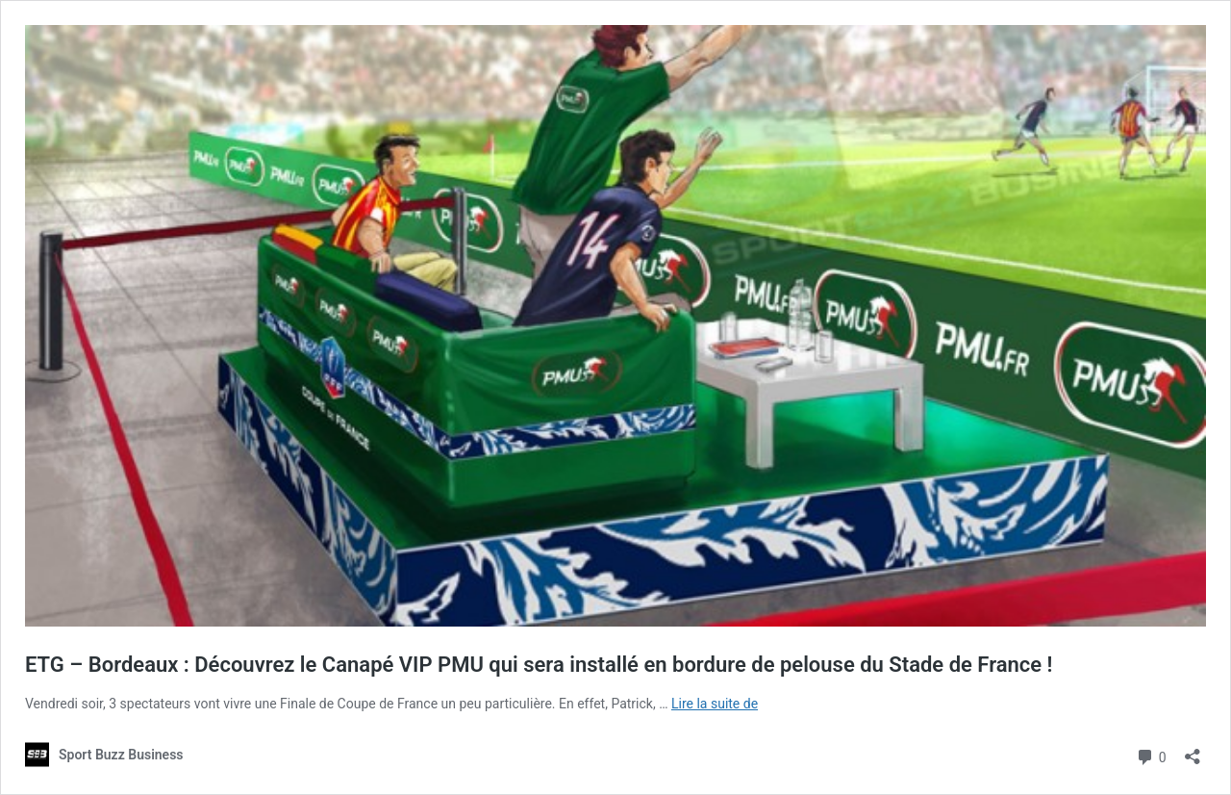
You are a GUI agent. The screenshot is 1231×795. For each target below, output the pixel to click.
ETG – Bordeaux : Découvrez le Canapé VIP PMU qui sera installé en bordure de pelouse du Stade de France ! (539, 665)
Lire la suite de (714, 703)
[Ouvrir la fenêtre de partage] (1192, 750)
